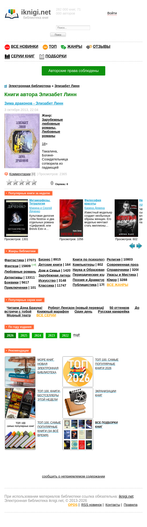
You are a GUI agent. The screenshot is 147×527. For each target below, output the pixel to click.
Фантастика (14, 260)
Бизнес (44, 259)
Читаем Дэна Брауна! (24, 308)
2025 (24, 335)
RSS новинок (91, 505)
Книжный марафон (53, 311)
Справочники (118, 270)
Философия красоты (92, 202)
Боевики (11, 282)
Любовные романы (51, 133)
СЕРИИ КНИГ (23, 56)
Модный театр (19, 315)
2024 (37, 335)
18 (44, 144)
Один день (83, 311)
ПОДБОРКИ (56, 56)
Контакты (113, 505)
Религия (113, 259)
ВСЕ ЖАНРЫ (117, 285)
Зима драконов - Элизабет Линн (33, 103)
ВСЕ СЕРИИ (46, 315)
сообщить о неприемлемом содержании (73, 476)
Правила (130, 505)
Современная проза (123, 264)
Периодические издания (93, 275)
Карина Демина (94, 208)
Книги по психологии (90, 259)
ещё (76, 335)
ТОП (53, 47)
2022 (65, 335)
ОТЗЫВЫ (101, 47)
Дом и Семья (49, 270)
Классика (46, 285)
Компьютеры (84, 264)
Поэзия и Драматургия (91, 280)
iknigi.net (126, 496)
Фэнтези (11, 266)
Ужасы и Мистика (121, 275)
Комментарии (20, 174)
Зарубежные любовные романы (52, 124)
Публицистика (85, 285)
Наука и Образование (91, 270)
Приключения (16, 287)
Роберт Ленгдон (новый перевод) (76, 308)
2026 (10, 335)
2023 (51, 335)
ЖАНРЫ (74, 47)
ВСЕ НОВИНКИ (24, 47)
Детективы (13, 277)
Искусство (47, 280)
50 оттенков (119, 308)
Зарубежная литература (58, 275)
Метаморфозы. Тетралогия (39, 202)
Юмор (112, 280)
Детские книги (50, 264)
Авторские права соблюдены (73, 71)
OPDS (73, 505)
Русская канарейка (113, 311)
